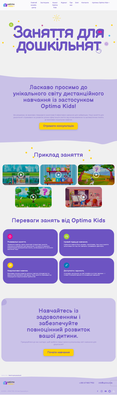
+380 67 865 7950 (86, 383)
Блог (77, 3)
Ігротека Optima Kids (100, 3)
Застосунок (40, 3)
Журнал (63, 3)
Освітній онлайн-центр (27, 4)
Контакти (85, 3)
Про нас (70, 4)
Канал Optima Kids (52, 4)
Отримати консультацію (58, 126)
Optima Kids (4, 375)
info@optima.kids (105, 383)
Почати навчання (58, 353)
